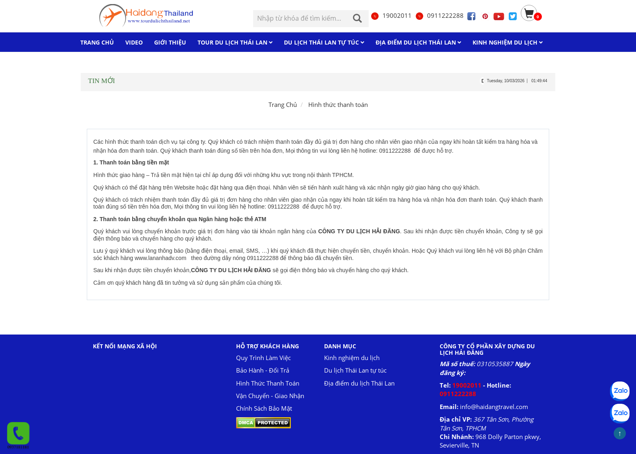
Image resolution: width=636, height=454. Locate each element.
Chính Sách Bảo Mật (264, 408)
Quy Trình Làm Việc (263, 358)
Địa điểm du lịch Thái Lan (359, 383)
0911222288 (439, 15)
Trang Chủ (283, 104)
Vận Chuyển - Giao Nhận (270, 396)
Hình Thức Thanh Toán (267, 383)
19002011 (391, 15)
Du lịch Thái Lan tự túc (355, 370)
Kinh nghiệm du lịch (352, 358)
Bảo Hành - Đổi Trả (262, 370)
